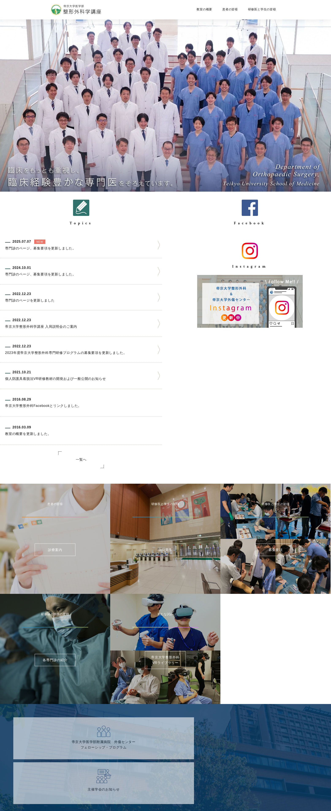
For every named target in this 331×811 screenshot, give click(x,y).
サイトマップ (134, 793)
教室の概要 (207, 9)
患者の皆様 (231, 9)
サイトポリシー (195, 793)
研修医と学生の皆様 (261, 9)
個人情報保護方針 (163, 793)
